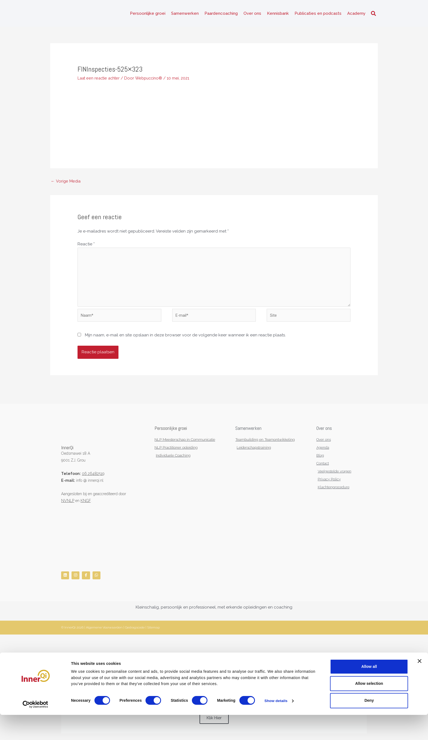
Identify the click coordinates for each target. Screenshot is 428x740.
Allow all (369, 691)
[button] (373, 13)
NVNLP (67, 503)
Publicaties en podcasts (318, 13)
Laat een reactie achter (100, 78)
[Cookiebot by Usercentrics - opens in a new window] (35, 729)
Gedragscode (135, 631)
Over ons (252, 13)
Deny (369, 726)
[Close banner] (419, 686)
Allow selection (369, 708)
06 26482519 (93, 476)
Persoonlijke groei (147, 13)
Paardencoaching (221, 13)
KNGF (86, 503)
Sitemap (153, 631)
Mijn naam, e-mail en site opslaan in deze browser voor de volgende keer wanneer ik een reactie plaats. (185, 337)
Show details (276, 726)
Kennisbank (278, 13)
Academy (356, 13)
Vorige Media (66, 181)
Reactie (86, 244)
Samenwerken (185, 13)
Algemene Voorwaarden (104, 631)
